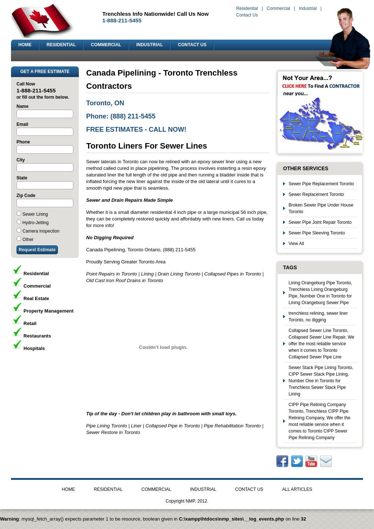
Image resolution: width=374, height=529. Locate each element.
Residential (247, 8)
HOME (25, 44)
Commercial (278, 8)
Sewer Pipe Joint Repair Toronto (320, 222)
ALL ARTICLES (297, 489)
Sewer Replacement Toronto (316, 194)
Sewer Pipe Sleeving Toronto (317, 233)
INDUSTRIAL (149, 44)
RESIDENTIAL (61, 44)
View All (296, 243)
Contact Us (247, 15)
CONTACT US (192, 44)
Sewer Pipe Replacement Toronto (321, 183)
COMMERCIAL (106, 44)
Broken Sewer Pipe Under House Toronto (321, 208)
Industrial (308, 8)
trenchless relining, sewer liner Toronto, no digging (318, 316)
